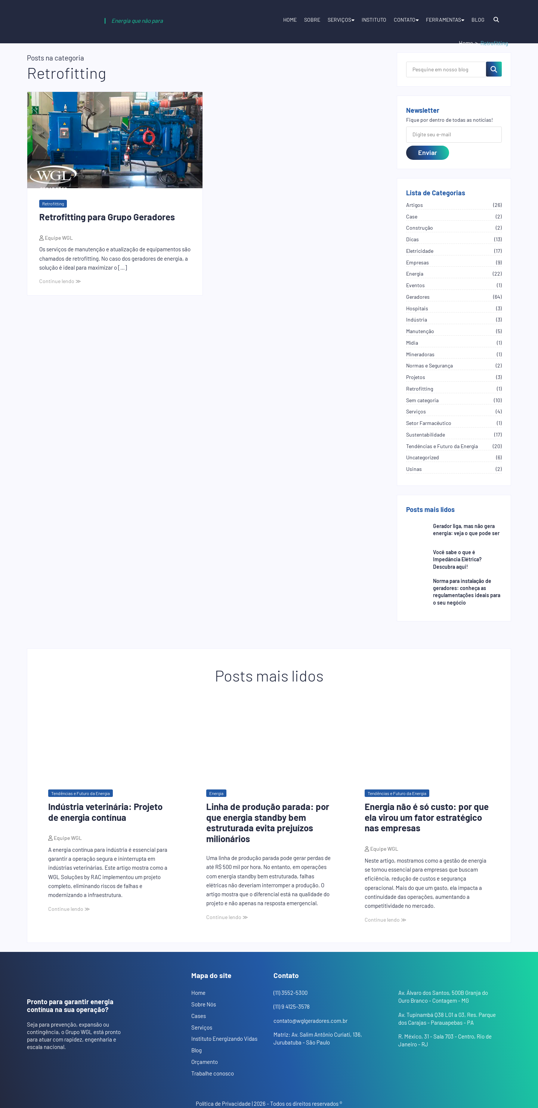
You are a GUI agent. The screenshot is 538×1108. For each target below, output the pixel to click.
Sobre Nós (203, 1004)
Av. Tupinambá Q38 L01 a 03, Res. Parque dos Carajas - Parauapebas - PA (447, 1018)
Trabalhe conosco (212, 1073)
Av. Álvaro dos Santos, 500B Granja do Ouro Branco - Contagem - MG (443, 996)
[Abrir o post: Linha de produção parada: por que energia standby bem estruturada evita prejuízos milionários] (268, 737)
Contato (404, 19)
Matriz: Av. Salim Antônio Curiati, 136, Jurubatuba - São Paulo (317, 1038)
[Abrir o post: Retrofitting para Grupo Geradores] (114, 140)
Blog (478, 19)
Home (290, 19)
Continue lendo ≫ (60, 281)
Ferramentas (443, 19)
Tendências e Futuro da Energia (80, 793)
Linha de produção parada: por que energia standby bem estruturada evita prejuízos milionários (267, 822)
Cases (198, 1015)
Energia (216, 793)
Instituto (374, 19)
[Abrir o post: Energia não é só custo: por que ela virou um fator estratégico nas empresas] (427, 737)
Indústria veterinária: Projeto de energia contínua (105, 812)
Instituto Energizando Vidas (224, 1038)
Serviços (339, 19)
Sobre (312, 19)
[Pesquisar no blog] (494, 69)
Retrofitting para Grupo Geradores (107, 216)
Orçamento (204, 1061)
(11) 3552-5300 (290, 992)
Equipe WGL (58, 238)
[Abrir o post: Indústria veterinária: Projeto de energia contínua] (110, 737)
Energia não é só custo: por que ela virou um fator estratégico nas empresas (427, 817)
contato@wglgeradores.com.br (310, 1020)
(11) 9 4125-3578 (291, 1006)
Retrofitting (53, 203)
